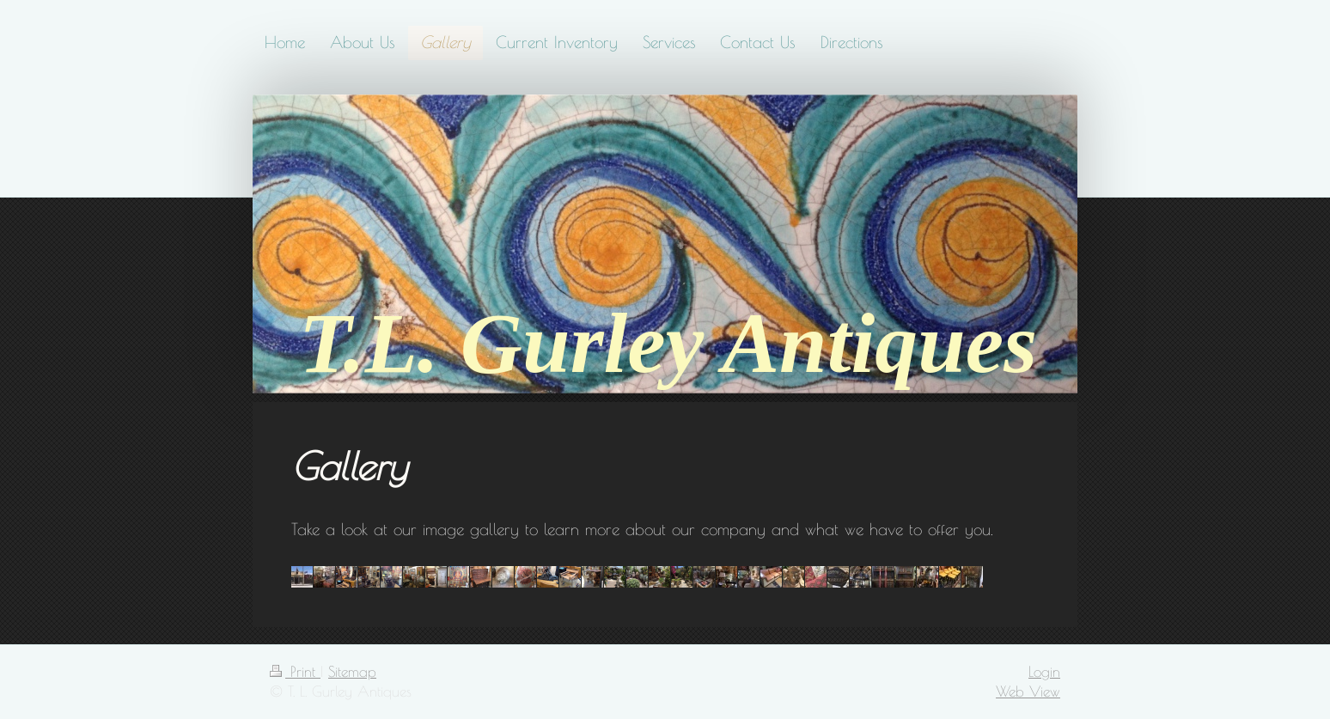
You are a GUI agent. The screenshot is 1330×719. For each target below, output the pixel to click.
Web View (1028, 691)
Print (295, 671)
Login (1044, 671)
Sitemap (352, 671)
